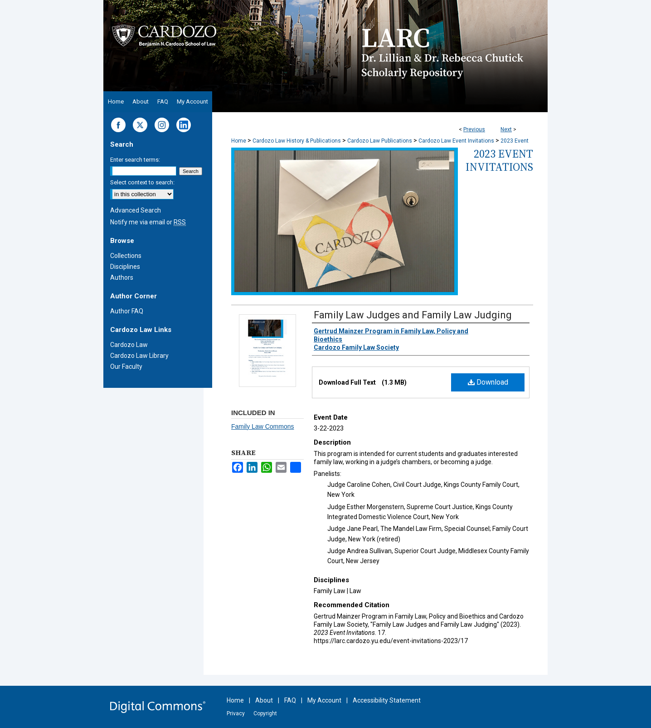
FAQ (290, 700)
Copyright (265, 713)
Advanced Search (135, 210)
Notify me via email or (148, 222)
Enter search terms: (135, 159)
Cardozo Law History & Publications (297, 141)
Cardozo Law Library (139, 355)
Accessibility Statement (387, 700)
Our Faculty (126, 366)
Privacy (236, 713)
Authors (121, 277)
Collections (125, 255)
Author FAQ (126, 311)
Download (488, 382)
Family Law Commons (262, 426)
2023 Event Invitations (499, 160)
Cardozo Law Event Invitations (456, 141)
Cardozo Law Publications (379, 141)
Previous (474, 129)
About (264, 700)
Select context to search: (142, 182)
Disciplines (125, 266)
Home (238, 141)
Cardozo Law (129, 344)
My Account (324, 700)
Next (506, 129)
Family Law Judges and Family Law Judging (413, 315)
